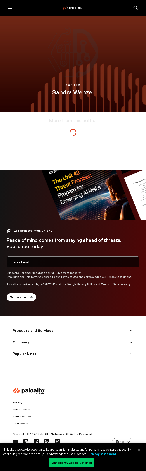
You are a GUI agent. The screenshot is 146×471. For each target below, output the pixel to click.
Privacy (17, 402)
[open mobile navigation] (10, 8)
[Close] (139, 450)
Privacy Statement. (119, 276)
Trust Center (21, 409)
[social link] (15, 442)
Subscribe (21, 297)
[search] (136, 8)
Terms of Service (112, 284)
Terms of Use (69, 276)
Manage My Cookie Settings (71, 462)
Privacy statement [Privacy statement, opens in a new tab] (102, 454)
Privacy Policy (86, 284)
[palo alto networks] (73, 8)
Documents (21, 423)
